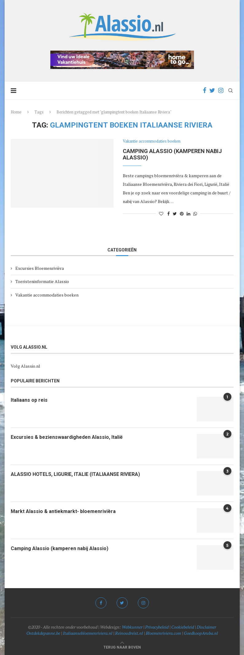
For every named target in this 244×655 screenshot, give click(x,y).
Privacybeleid (156, 627)
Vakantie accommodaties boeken (151, 141)
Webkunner (132, 627)
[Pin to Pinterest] (182, 213)
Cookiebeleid (182, 627)
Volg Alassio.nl (25, 366)
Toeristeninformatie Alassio (42, 281)
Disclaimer (206, 627)
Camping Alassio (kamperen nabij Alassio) (59, 548)
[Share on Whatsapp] (195, 213)
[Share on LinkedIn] (188, 213)
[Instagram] (220, 90)
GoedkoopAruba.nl (201, 633)
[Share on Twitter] (175, 213)
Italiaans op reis (29, 400)
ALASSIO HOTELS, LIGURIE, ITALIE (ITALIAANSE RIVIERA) (75, 474)
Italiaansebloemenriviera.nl (87, 633)
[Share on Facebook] (168, 213)
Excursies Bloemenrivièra (39, 268)
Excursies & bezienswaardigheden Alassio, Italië (67, 437)
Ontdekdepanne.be (43, 633)
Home (16, 112)
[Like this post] (161, 213)
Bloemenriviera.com (163, 633)
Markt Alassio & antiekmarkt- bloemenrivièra (63, 511)
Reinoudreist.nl (129, 633)
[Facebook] (204, 90)
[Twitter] (212, 90)
